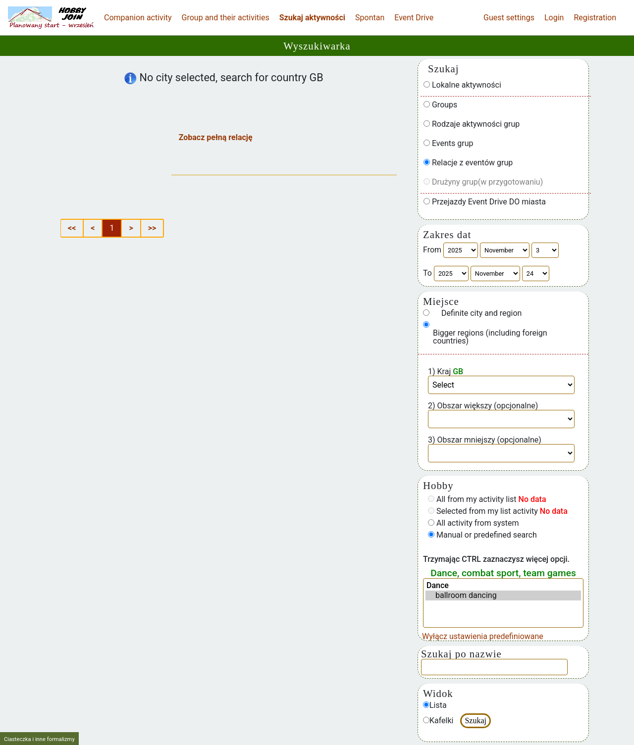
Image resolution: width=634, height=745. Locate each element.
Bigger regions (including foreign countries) (490, 337)
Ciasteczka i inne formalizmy (39, 739)
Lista (435, 705)
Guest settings (508, 17)
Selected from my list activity (498, 511)
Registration (595, 17)
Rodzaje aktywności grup (471, 124)
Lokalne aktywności (462, 85)
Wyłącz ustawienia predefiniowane (482, 636)
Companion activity (138, 17)
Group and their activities (225, 17)
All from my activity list (487, 499)
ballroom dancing (503, 595)
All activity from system (473, 523)
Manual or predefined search (482, 535)
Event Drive (413, 17)
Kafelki (438, 721)
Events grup (448, 144)
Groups (440, 105)
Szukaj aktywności (312, 17)
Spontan (369, 17)
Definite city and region (481, 313)
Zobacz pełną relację (216, 137)
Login (554, 17)
